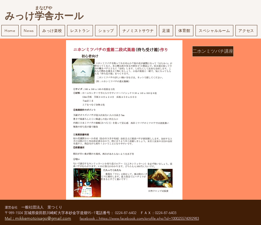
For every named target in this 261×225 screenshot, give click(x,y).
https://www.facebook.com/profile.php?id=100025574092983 (149, 218)
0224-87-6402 (127, 212)
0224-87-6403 (165, 212)
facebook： (89, 218)
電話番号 (102, 212)
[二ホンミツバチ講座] (213, 51)
